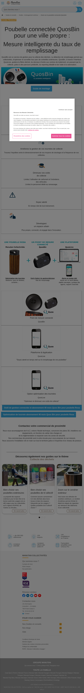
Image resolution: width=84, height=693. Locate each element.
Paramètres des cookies (22, 136)
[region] (42, 119)
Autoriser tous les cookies (61, 136)
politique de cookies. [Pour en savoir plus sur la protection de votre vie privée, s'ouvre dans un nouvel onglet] (33, 130)
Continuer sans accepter (66, 109)
